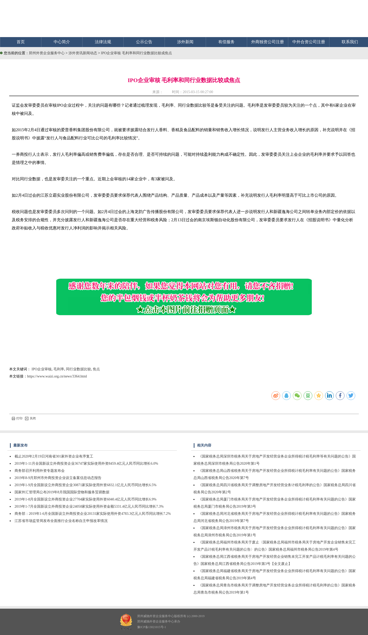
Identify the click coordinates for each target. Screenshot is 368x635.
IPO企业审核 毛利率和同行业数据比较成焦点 (136, 53)
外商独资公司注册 (267, 42)
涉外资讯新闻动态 (83, 53)
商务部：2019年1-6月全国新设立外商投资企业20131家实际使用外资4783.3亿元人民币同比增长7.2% (93, 514)
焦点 (96, 369)
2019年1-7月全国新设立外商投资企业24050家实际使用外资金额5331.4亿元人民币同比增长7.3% (89, 506)
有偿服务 (226, 42)
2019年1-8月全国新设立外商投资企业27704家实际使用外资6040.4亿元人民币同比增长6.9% (85, 499)
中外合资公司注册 (308, 42)
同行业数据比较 (78, 369)
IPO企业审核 (42, 369)
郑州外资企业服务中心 (47, 53)
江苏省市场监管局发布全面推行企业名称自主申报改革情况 (61, 521)
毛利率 (58, 369)
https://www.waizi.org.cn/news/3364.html (57, 376)
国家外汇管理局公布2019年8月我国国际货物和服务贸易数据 (62, 492)
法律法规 (103, 42)
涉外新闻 (185, 42)
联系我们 (350, 42)
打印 (17, 418)
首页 (21, 42)
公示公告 (144, 42)
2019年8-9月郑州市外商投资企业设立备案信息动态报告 (58, 478)
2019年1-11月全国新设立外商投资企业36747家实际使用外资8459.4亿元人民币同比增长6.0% (86, 463)
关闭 (30, 418)
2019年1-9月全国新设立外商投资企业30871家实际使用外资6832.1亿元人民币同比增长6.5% (85, 485)
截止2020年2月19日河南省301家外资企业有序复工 (54, 456)
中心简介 (62, 42)
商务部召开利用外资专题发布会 (40, 471)
